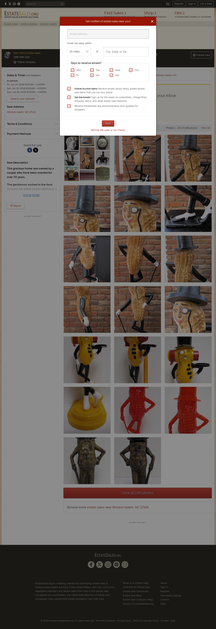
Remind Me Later (100, 130)
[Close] (152, 21)
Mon (78, 70)
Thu (136, 70)
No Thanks (119, 130)
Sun (117, 75)
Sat (97, 75)
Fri (77, 75)
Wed (117, 70)
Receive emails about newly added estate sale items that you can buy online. (109, 90)
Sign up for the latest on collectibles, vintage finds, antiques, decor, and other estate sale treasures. (110, 99)
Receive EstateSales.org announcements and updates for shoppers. (106, 108)
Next (108, 123)
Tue (98, 70)
